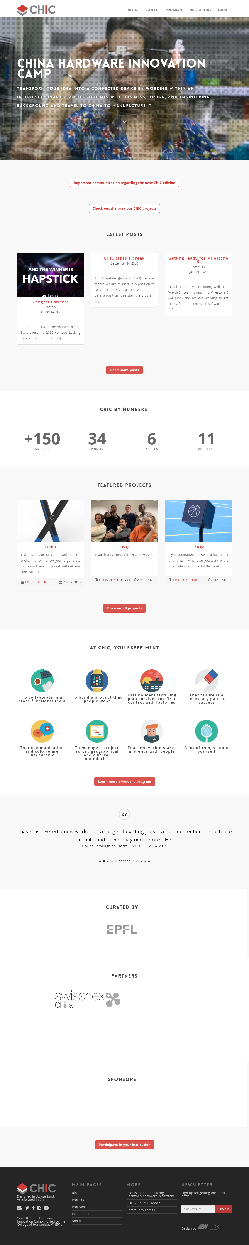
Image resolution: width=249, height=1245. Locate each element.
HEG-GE (125, 580)
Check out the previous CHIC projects (124, 208)
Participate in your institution (125, 1144)
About (223, 10)
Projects (151, 10)
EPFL (28, 582)
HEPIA (103, 580)
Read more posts (124, 370)
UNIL (46, 582)
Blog (132, 10)
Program (174, 10)
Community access (141, 1210)
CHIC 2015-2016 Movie (143, 1203)
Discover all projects (124, 608)
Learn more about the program (124, 781)
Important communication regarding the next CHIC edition (124, 182)
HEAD (114, 580)
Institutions (199, 10)
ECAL (37, 582)
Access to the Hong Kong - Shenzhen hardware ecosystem (150, 1194)
